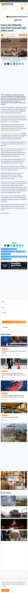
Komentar (4, 312)
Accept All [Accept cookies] (5, 590)
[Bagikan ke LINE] (11, 64)
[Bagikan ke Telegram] (20, 64)
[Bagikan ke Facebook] (5, 64)
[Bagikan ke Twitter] (8, 64)
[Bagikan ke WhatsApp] (23, 64)
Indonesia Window (10, 34)
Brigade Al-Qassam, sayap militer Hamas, (11, 133)
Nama (3, 301)
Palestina (9, 121)
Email (3, 307)
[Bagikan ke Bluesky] (17, 64)
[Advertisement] (14, 80)
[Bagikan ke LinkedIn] (14, 64)
